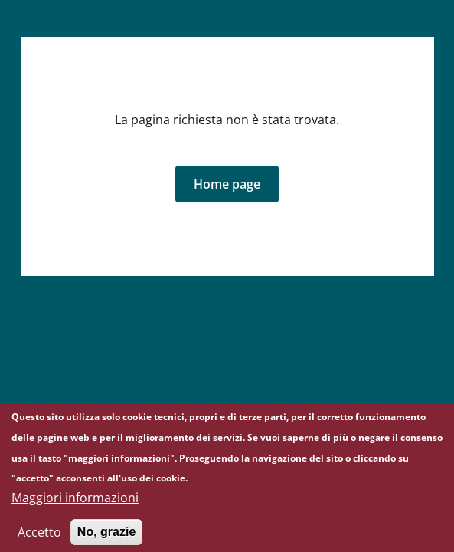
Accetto (39, 538)
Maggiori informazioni (75, 503)
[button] (227, 184)
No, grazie (106, 537)
